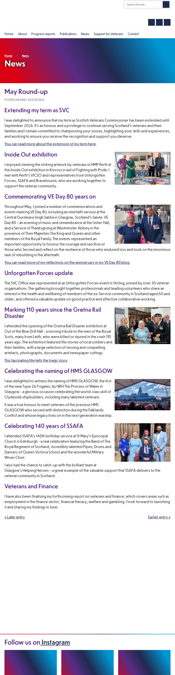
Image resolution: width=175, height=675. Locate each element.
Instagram (55, 642)
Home (8, 55)
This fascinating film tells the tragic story (35, 360)
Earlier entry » (159, 517)
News (25, 55)
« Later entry (14, 517)
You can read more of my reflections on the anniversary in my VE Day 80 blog (66, 262)
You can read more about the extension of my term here (50, 144)
